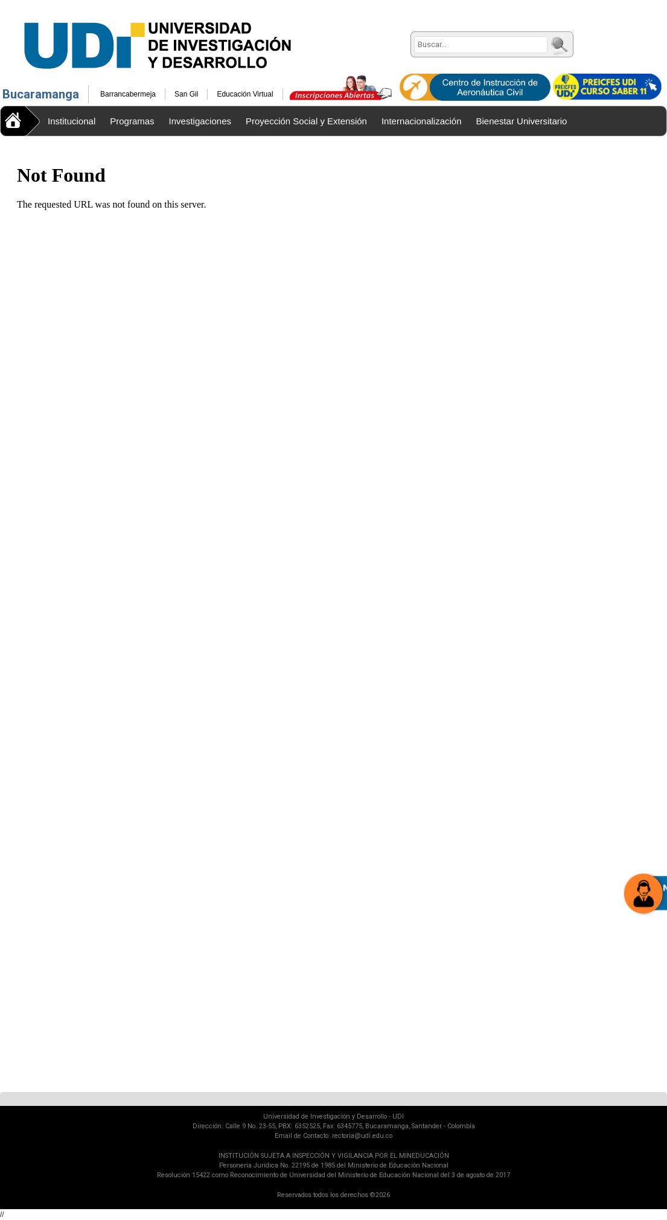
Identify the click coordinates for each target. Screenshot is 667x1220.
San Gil (186, 94)
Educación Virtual (245, 94)
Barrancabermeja (128, 94)
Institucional (71, 121)
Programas (132, 121)
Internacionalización (421, 121)
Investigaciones (200, 121)
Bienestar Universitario (521, 121)
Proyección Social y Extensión (306, 121)
